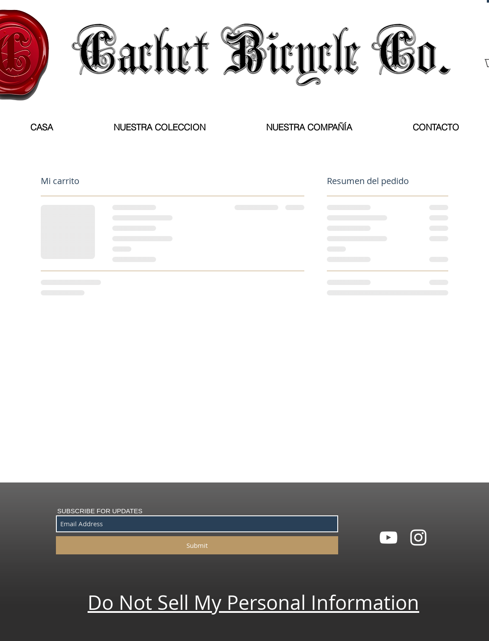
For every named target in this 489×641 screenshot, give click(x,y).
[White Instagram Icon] (418, 537)
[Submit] (197, 545)
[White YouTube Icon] (388, 537)
